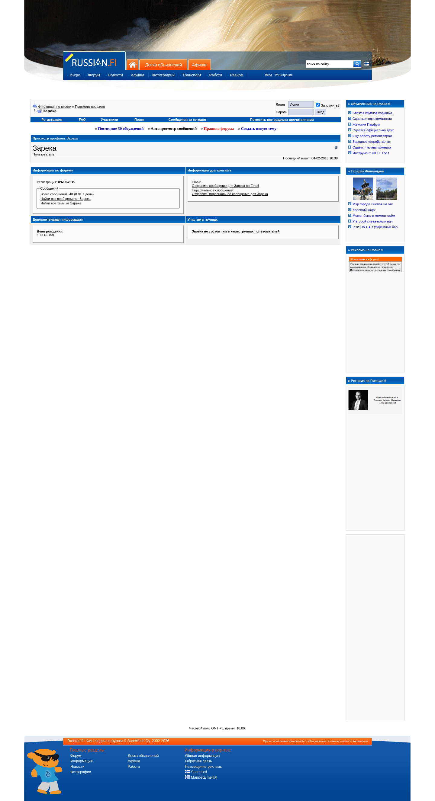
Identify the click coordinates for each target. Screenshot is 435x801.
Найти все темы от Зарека (60, 203)
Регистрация (283, 75)
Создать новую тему (257, 128)
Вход (268, 75)
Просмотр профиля (90, 106)
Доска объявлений (163, 64)
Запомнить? (328, 105)
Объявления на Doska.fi (370, 104)
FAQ (82, 119)
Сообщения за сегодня (187, 119)
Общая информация (202, 756)
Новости (77, 766)
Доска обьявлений (143, 756)
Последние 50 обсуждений (119, 128)
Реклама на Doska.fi (367, 250)
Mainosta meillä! (201, 777)
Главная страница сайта (94, 60)
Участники (109, 119)
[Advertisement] (375, 627)
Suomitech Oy (138, 741)
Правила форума (217, 128)
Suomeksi (196, 772)
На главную (132, 64)
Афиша (199, 64)
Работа (134, 766)
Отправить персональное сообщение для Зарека (230, 194)
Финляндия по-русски (54, 106)
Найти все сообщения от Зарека (65, 198)
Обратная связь (198, 761)
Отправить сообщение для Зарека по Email (225, 185)
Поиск (139, 119)
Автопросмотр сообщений (172, 128)
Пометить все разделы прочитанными (282, 119)
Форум (75, 756)
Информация (81, 761)
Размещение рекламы (204, 766)
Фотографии (80, 772)
